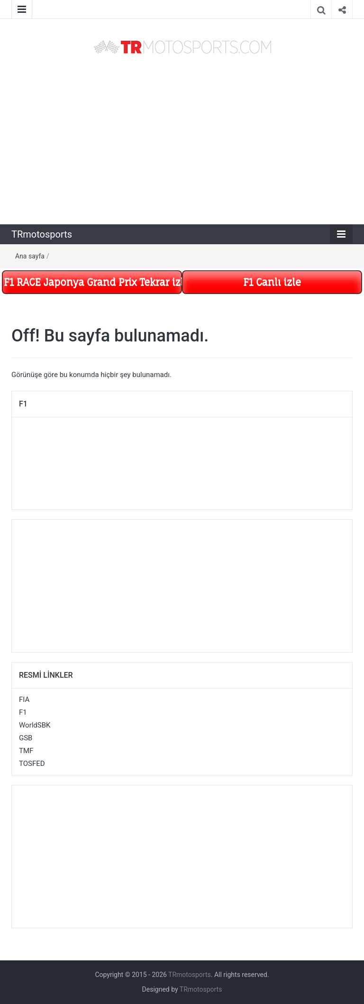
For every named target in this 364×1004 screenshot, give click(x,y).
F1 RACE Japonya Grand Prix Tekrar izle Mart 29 (93, 282)
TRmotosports (41, 234)
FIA (24, 699)
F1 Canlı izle (271, 282)
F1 (23, 712)
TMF (26, 750)
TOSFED (32, 763)
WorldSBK (35, 725)
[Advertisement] (182, 140)
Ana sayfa (30, 256)
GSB (25, 738)
